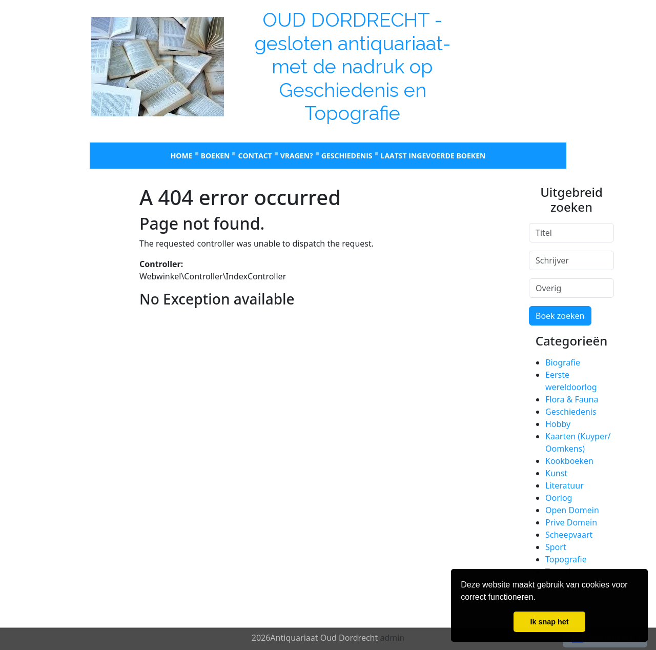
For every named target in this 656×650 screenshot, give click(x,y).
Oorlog (558, 497)
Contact (255, 155)
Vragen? (296, 155)
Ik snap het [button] (549, 622)
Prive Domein (571, 522)
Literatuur (564, 485)
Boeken (215, 155)
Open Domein (572, 510)
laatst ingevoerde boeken (433, 155)
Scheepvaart (568, 534)
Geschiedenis (347, 155)
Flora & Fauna (571, 399)
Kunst (556, 473)
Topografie (566, 559)
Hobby (557, 424)
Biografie (562, 362)
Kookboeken (569, 460)
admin (392, 637)
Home (182, 155)
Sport (555, 547)
